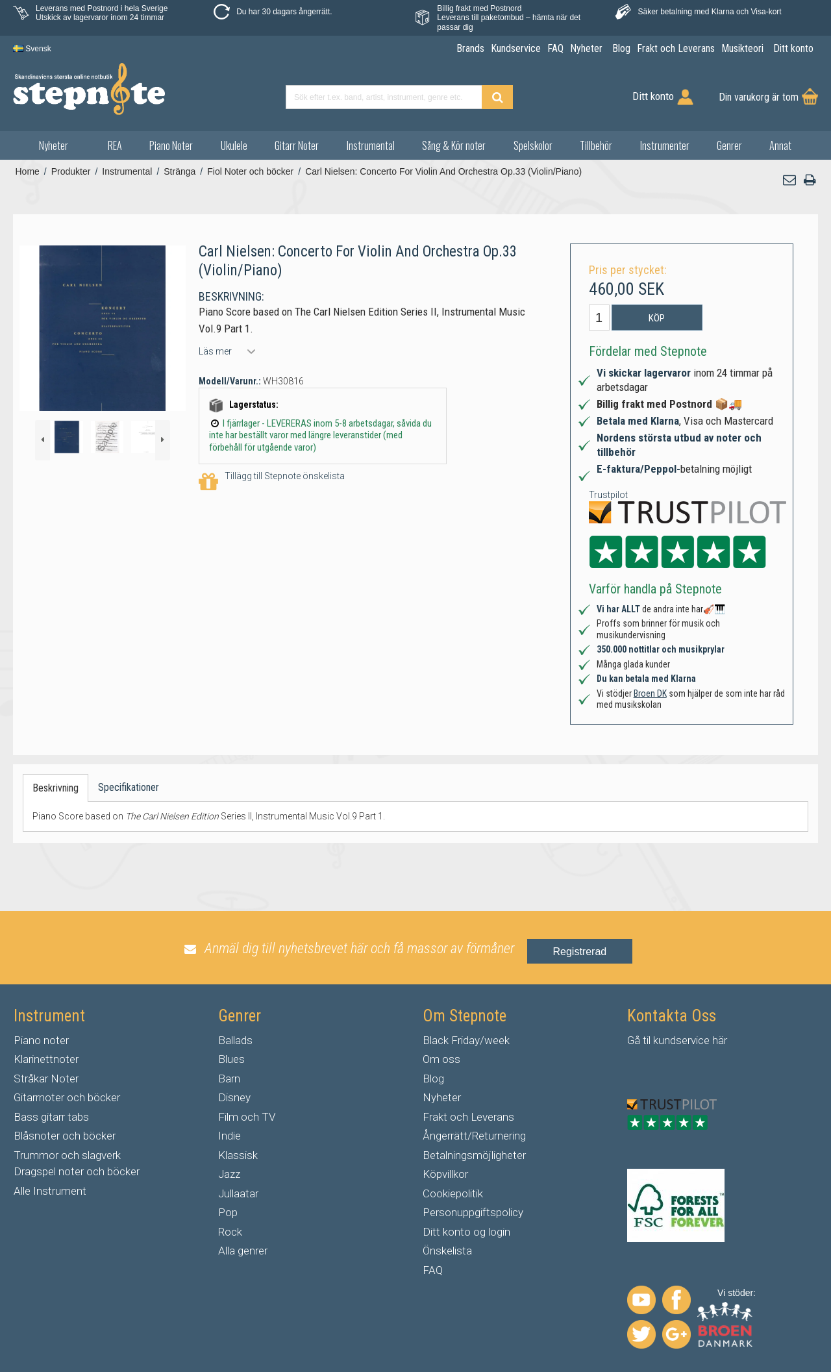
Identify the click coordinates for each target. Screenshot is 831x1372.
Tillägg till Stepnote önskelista (272, 482)
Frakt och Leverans (468, 1116)
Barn (229, 1078)
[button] (790, 180)
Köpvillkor (445, 1173)
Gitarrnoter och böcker (67, 1097)
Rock (230, 1231)
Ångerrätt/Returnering (474, 1135)
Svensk (32, 48)
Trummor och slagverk (67, 1155)
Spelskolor (533, 145)
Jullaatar (238, 1193)
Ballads (235, 1040)
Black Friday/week (466, 1040)
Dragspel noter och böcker (77, 1171)
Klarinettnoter (46, 1059)
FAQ (433, 1270)
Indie (229, 1135)
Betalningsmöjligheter (474, 1155)
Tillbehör (596, 145)
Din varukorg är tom (759, 97)
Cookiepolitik (453, 1193)
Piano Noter (171, 145)
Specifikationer (128, 787)
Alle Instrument (50, 1190)
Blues (231, 1059)
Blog (433, 1078)
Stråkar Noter (46, 1078)
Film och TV (246, 1116)
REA (115, 145)
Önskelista (447, 1250)
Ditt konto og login (466, 1231)
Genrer (729, 145)
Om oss (441, 1059)
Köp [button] (657, 318)
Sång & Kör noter (454, 145)
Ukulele (234, 145)
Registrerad (580, 951)
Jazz (229, 1173)
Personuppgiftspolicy (473, 1212)
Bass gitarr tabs (51, 1116)
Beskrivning (55, 788)
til (647, 1040)
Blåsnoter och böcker (65, 1135)
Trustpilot (608, 495)
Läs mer (215, 351)
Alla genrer (242, 1250)
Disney (234, 1097)
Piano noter (41, 1040)
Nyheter (53, 145)
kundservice (681, 1040)
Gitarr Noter (297, 145)
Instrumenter (664, 145)
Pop (228, 1212)
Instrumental (371, 145)
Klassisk (238, 1155)
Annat (780, 145)
